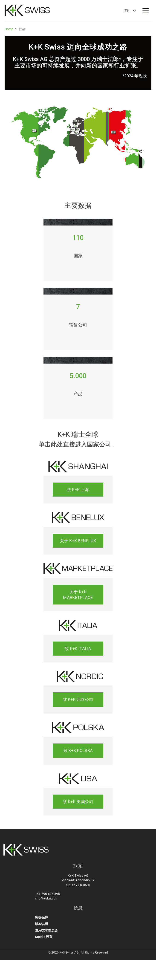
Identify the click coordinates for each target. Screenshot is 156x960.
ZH (126, 11)
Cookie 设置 (44, 937)
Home (9, 29)
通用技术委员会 (46, 930)
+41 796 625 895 (47, 894)
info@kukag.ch (46, 898)
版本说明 (41, 924)
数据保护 (41, 917)
